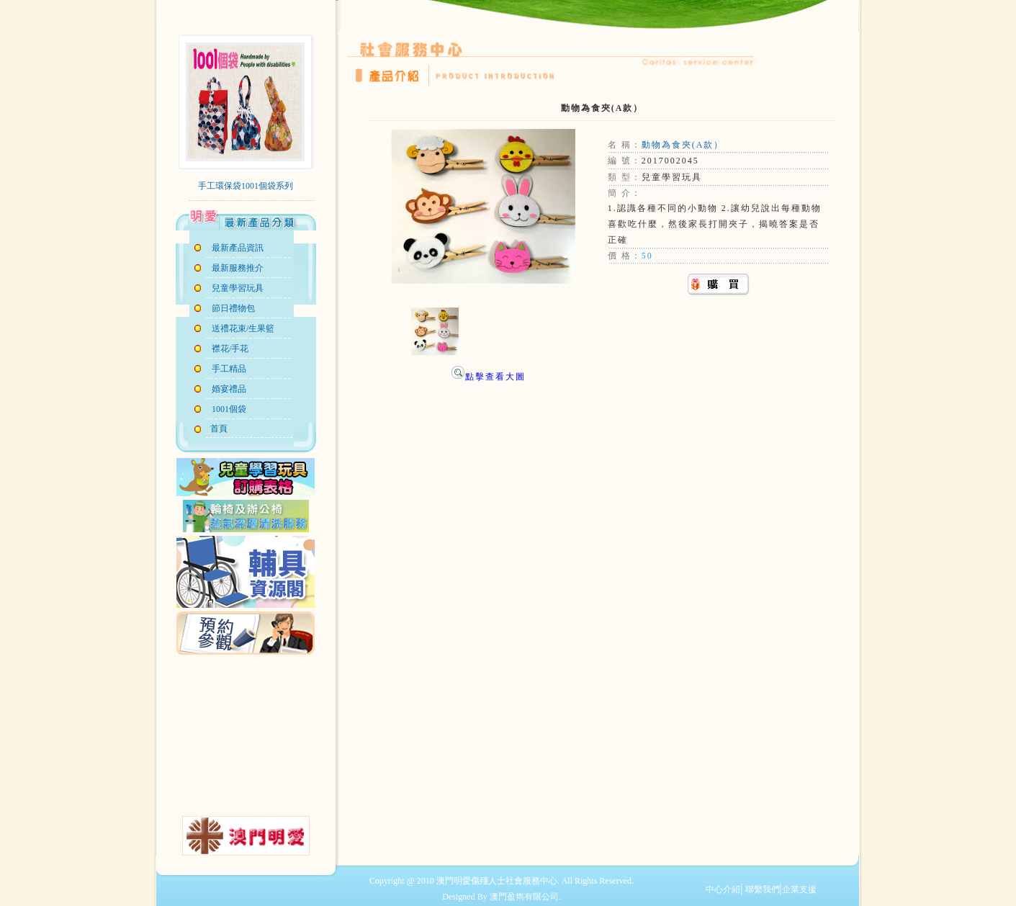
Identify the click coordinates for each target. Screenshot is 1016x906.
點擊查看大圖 (488, 377)
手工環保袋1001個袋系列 (245, 186)
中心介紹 (723, 889)
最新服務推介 (238, 268)
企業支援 (799, 889)
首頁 (217, 428)
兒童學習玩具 (238, 288)
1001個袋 (229, 409)
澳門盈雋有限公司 (524, 897)
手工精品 (229, 369)
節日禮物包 (233, 308)
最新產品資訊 (238, 248)
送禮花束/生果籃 (243, 328)
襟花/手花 (230, 349)
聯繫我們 (761, 889)
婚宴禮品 (229, 389)
